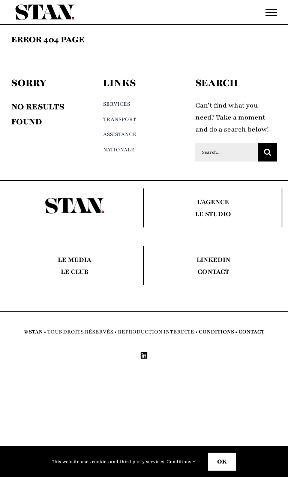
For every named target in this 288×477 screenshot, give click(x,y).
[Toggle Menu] (271, 12)
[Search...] (226, 152)
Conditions (181, 462)
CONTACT (213, 271)
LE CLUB (74, 271)
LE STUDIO (213, 213)
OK (221, 462)
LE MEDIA (75, 259)
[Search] (267, 152)
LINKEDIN (213, 259)
